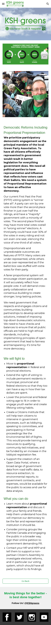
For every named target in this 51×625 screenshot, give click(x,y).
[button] (3, 4)
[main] (26, 348)
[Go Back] (25, 581)
